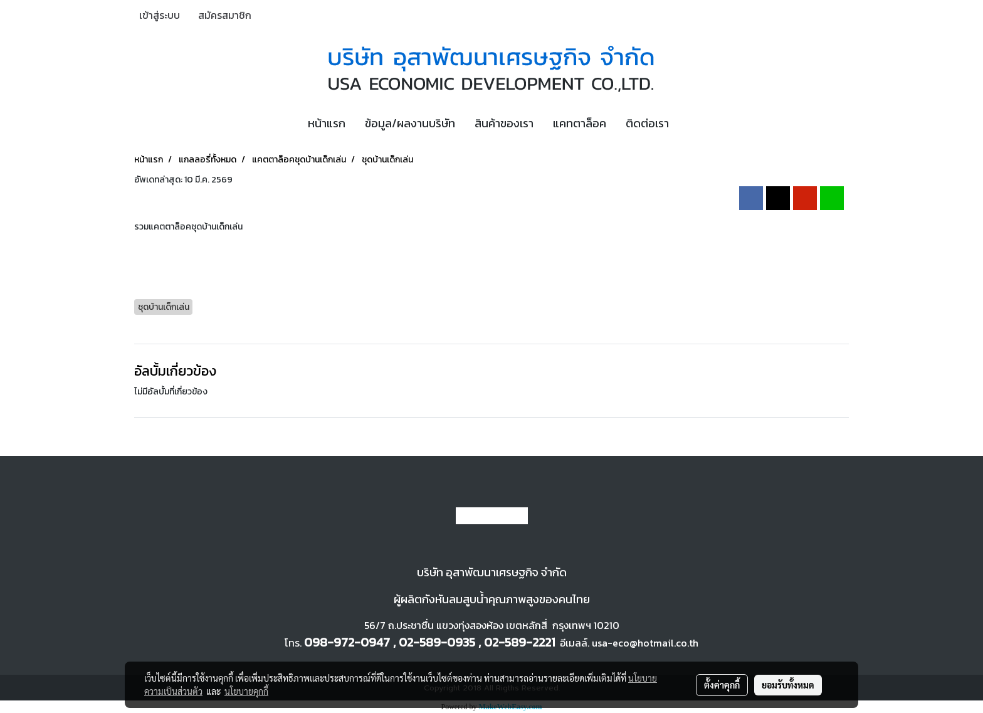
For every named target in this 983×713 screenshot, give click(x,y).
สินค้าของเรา (504, 123)
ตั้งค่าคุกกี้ (722, 684)
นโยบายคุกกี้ (246, 691)
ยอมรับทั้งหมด (788, 684)
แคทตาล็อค (579, 123)
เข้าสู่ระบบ (159, 15)
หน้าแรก (326, 123)
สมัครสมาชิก (224, 15)
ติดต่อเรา (647, 123)
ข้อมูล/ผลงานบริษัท (410, 123)
